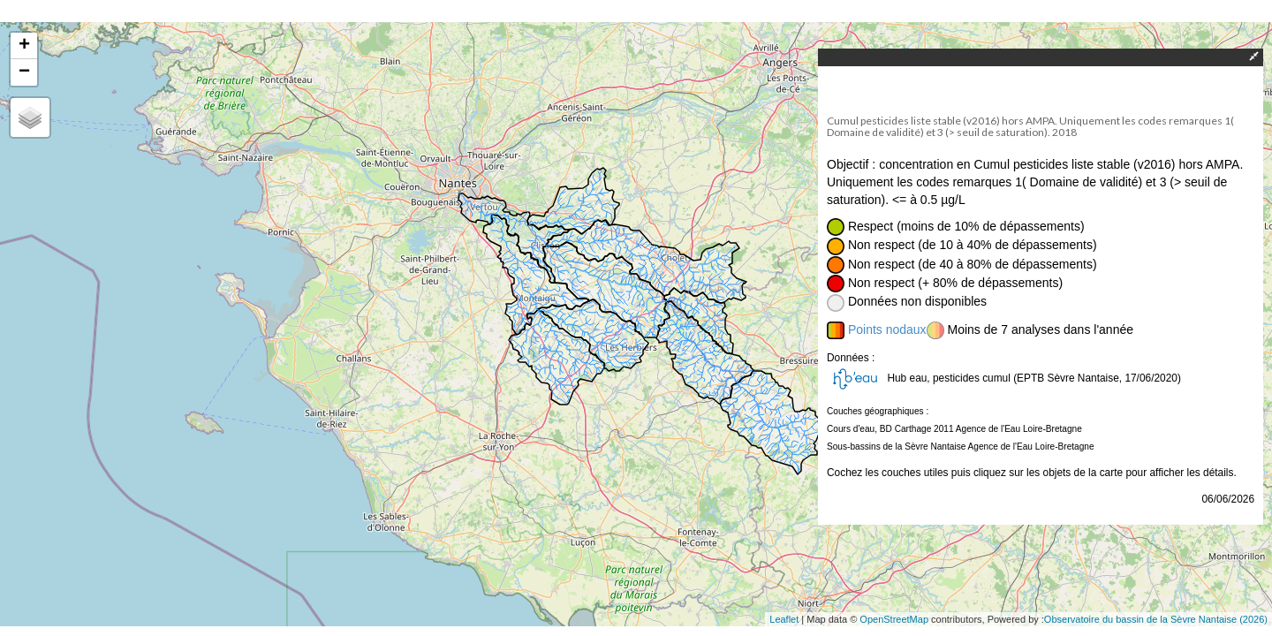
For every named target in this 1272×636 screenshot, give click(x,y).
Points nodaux (887, 329)
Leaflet (784, 619)
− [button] (24, 72)
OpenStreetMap (893, 619)
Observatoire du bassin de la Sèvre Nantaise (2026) (1156, 619)
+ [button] (24, 46)
